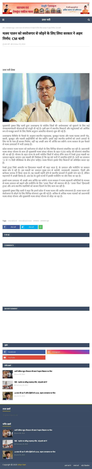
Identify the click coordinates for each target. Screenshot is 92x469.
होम (4, 28)
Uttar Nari (22, 464)
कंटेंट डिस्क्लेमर (85, 465)
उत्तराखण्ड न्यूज (10, 28)
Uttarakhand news (25, 221)
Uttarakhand (12, 221)
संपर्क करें (76, 465)
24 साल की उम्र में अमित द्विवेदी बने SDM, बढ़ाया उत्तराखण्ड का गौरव (34, 393)
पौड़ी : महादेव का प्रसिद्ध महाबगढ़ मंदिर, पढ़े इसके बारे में (30, 382)
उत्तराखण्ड (36, 221)
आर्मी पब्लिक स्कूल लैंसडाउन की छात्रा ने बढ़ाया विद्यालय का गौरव (33, 371)
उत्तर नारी (46, 19)
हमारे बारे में (68, 465)
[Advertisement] (46, 58)
